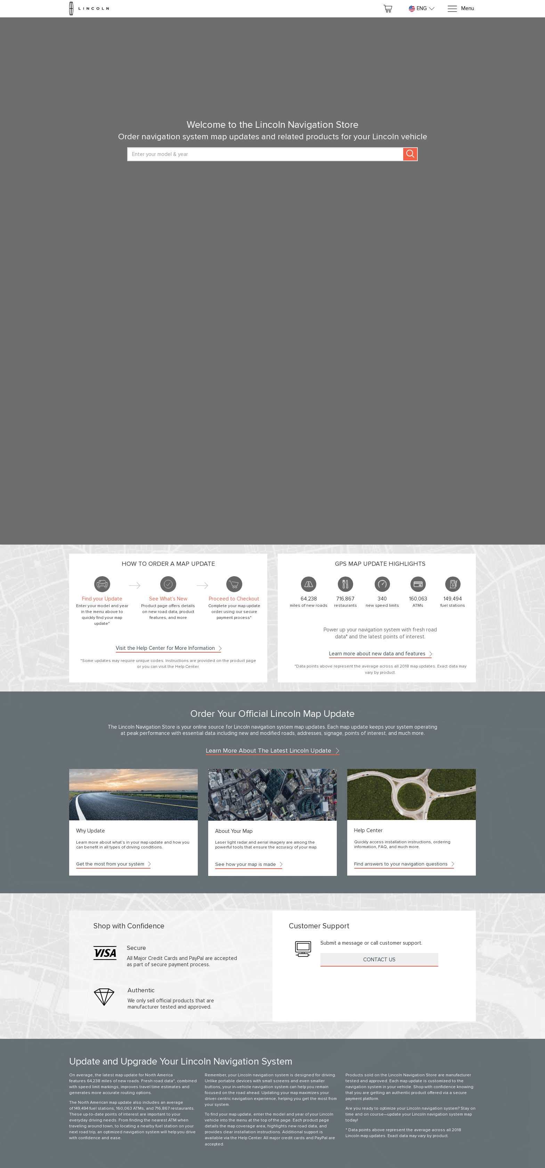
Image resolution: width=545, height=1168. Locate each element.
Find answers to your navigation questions (404, 864)
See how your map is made (248, 864)
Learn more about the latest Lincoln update (273, 750)
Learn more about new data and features (380, 654)
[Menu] (460, 9)
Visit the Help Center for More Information (168, 648)
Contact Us (379, 959)
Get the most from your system (113, 864)
